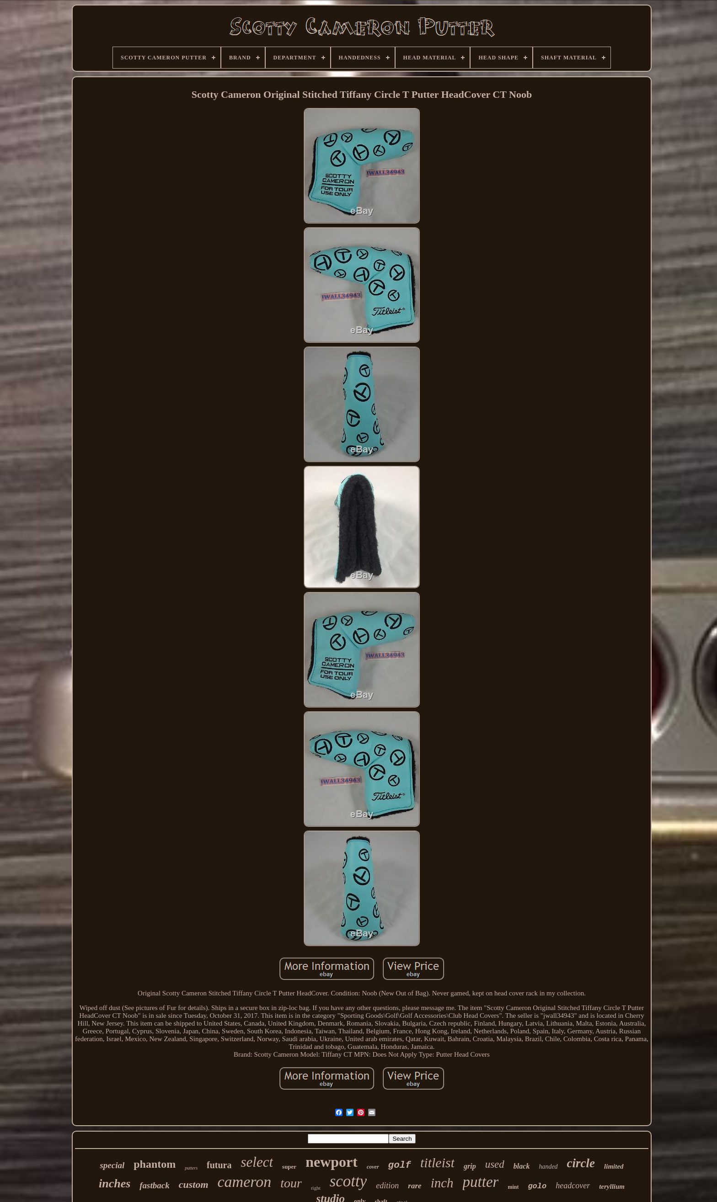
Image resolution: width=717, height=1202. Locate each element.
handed (548, 1166)
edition (387, 1185)
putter (481, 1182)
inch (442, 1182)
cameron (245, 1181)
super (289, 1166)
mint (513, 1187)
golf (399, 1165)
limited (614, 1166)
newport (331, 1162)
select (257, 1162)
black (522, 1166)
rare (414, 1185)
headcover (573, 1185)
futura (219, 1165)
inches (114, 1183)
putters (191, 1167)
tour (291, 1183)
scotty (348, 1181)
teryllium (612, 1186)
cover (373, 1167)
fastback (154, 1185)
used (494, 1164)
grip (470, 1166)
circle (581, 1163)
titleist (437, 1162)
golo (537, 1186)
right (316, 1188)
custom (194, 1184)
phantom (155, 1164)
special (112, 1165)
